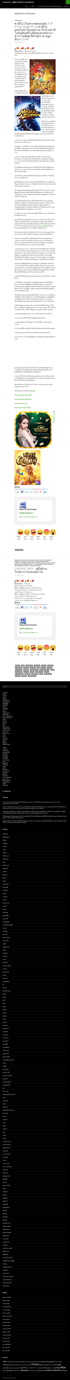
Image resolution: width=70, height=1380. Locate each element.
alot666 (5, 871)
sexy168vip (6, 1069)
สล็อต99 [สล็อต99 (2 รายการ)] (4, 1370)
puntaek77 (5, 1041)
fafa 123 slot (6, 903)
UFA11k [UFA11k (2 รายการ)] (27, 1367)
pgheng (5, 1009)
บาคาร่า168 (6, 760)
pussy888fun (6, 1047)
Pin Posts (66, 6)
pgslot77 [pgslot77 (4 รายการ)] (42, 1365)
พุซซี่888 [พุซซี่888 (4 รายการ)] (57, 1368)
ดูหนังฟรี (5, 755)
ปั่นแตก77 (5, 1173)
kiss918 (5, 722)
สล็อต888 (5, 703)
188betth (5, 843)
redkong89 (45, 226)
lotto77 (5, 959)
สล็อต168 (5, 785)
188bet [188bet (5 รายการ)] (5, 1361)
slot (4, 725)
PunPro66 (46, 561)
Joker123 (42, 560)
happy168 (5, 918)
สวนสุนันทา (6, 1239)
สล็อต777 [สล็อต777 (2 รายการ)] (18, 1370)
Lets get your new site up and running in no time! (49, 6)
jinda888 (5, 931)
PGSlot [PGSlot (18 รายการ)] (35, 1364)
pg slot (4, 721)
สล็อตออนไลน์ (20, 565)
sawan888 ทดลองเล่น (8, 1060)
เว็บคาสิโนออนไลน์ (8, 1257)
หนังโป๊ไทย (5, 714)
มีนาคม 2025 (6, 1341)
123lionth (5, 834)
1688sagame (6, 837)
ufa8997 (5, 1129)
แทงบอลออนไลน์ (7, 1279)
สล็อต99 (5, 1210)
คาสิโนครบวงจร (7, 1141)
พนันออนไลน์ (50, 564)
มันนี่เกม (5, 1182)
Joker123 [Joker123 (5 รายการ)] (6, 1365)
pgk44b (5, 1016)
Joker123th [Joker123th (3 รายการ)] (12, 1365)
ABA (20, 560)
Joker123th (48, 560)
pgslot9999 (39, 561)
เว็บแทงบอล (6, 1273)
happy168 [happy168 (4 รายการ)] (44, 1361)
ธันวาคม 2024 (6, 1350)
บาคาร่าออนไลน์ (38, 564)
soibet (4, 1104)
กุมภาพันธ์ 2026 (7, 1306)
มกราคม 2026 (6, 1310)
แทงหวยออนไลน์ (7, 1282)
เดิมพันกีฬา (6, 1254)
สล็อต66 (5, 699)
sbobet (4, 1063)
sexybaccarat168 (40, 563)
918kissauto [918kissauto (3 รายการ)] (18, 1361)
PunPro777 (17, 563)
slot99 (4, 697)
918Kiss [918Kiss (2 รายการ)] (13, 1361)
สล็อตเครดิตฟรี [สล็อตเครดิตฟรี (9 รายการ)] (52, 1370)
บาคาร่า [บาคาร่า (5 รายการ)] (32, 1368)
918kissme (5, 859)
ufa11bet (5, 1119)
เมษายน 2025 (6, 1338)
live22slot (5, 953)
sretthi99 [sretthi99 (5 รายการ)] (23, 1368)
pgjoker (5, 1013)
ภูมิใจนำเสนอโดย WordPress (9, 1378)
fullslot (4, 909)
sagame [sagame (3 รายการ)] (11, 1368)
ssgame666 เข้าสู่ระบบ (9, 1110)
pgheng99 (5, 763)
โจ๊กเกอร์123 (6, 733)
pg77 (4, 1000)
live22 (4, 766)
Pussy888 (23, 563)
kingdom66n (6, 947)
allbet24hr (5, 868)
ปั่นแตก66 (44, 564)
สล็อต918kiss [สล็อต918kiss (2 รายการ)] (31, 1370)
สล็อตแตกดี (6, 1235)
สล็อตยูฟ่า (5, 1217)
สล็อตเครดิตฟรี (7, 1226)
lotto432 (5, 956)
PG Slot (23, 561)
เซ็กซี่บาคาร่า (6, 1251)
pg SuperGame (6, 991)
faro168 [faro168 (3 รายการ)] (34, 1361)
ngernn (16, 561)
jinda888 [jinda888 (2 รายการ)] (60, 1361)
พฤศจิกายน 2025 (7, 1316)
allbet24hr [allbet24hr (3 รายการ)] (24, 1361)
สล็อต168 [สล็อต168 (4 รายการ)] (9, 1370)
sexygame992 (6, 1085)
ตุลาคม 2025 (6, 1319)
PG (20, 561)
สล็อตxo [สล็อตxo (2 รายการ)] (35, 1370)
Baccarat (31, 560)
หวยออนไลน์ (6, 782)
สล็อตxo (5, 742)
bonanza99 (6, 884)
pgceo (4, 1003)
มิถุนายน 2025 (6, 1332)
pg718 (4, 997)
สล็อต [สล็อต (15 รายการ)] (63, 1367)
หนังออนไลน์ (6, 771)
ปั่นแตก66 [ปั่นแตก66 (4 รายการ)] (47, 1368)
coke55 (5, 900)
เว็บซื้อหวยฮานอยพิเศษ (9, 1261)
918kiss (5, 747)
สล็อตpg (5, 1213)
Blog (27, 6)
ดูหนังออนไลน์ (6, 728)
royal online (6, 1050)
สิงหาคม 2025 (6, 1325)
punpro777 (6, 779)
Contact (32, 6)
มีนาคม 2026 (6, 1303)
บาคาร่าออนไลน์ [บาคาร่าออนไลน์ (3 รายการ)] (39, 1368)
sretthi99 (5, 1107)
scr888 (4, 1066)
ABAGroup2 (25, 560)
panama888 (6, 981)
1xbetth (5, 846)
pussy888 (5, 708)
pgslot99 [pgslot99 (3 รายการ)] (47, 1365)
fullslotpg (5, 764)
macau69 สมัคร (7, 965)
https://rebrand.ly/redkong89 (23, 395)
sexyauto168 (6, 1072)
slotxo (4, 711)
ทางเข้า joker (6, 730)
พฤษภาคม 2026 (7, 1297)
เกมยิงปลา (26, 565)
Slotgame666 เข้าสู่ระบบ (9, 1094)
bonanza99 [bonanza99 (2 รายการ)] (29, 1361)
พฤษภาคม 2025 (7, 1335)
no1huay (33, 667)
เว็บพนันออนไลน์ (37, 565)
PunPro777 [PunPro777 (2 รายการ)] (52, 1364)
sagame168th (31, 563)
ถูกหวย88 (5, 1151)
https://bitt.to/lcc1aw (20, 403)
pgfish (4, 1006)
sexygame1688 (7, 1082)
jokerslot (5, 739)
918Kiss (16, 560)
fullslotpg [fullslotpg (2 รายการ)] (39, 1361)
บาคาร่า (32, 564)
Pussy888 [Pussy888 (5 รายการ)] (57, 1365)
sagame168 (6, 1053)
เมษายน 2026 (6, 1300)
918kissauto (6, 856)
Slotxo (16, 564)
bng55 (4, 881)
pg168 (4, 694)
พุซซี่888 (5, 1179)
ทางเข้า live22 (6, 1154)
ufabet (4, 1135)
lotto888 (5, 962)
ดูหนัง (4, 768)
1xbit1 (4, 849)
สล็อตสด (5, 1220)
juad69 (4, 943)
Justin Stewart (26, 513)
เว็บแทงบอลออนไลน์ (8, 1276)
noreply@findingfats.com (28, 517)
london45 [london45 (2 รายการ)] (25, 1364)
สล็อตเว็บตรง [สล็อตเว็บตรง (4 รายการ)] (63, 1370)
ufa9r (4, 1132)
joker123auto (6, 937)
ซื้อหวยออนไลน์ (7, 780)
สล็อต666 (5, 1198)
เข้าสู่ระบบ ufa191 (7, 1248)
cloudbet (5, 896)
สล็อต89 (17, 386)
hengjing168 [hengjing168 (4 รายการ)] (51, 1361)
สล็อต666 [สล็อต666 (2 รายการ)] (14, 1370)
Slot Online (52, 563)
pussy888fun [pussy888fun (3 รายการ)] (6, 1368)
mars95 (5, 969)
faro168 (5, 906)
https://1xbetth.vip (7, 716)
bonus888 (5, 887)
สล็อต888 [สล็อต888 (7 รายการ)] (24, 1370)
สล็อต (15, 565)
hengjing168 (6, 921)
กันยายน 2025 (6, 1322)
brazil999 (5, 890)
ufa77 (4, 1122)
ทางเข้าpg (5, 1157)
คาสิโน (20, 564)
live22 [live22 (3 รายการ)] (16, 1365)
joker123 (5, 692)
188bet (4, 840)
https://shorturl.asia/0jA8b (22, 407)
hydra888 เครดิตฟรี (8, 925)
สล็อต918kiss (6, 1207)
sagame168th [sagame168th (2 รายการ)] (16, 1367)
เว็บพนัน (31, 565)
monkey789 (6, 972)
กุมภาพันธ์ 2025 (7, 1344)
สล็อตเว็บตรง (6, 700)
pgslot (4, 706)
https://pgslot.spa (7, 717)
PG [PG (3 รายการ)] (28, 1365)
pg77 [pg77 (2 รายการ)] (30, 1364)
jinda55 (5, 695)
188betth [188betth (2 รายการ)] (10, 1361)
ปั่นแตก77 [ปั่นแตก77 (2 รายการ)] (52, 1367)
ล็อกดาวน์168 (6, 1185)
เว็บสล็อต (5, 1270)
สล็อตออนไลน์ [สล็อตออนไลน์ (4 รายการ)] (42, 1370)
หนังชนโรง (6, 750)
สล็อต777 (5, 1201)
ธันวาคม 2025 (6, 1313)
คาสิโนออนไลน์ (17, 20)
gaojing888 (6, 915)
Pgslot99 (5, 1025)
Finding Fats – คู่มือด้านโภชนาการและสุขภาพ (18, 2)
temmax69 (5, 1113)
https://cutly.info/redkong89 (22, 399)
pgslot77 (33, 561)
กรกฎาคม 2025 (7, 1328)
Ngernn (26, 667)
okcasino (5, 978)
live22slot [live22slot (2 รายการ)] (21, 1364)
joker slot (5, 732)
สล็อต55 (5, 1195)
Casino (37, 560)
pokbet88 (5, 1031)
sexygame (5, 1078)
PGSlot (28, 561)
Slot (47, 563)
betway (5, 878)
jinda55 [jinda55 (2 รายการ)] (56, 1361)
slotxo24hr (6, 1100)
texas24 (5, 1116)
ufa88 (4, 1126)
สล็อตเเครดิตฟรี (7, 1232)
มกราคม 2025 (6, 1347)
